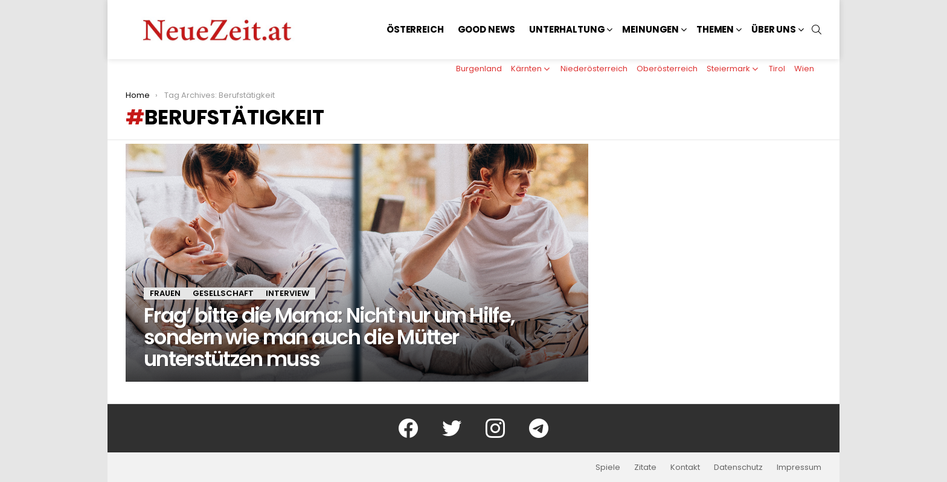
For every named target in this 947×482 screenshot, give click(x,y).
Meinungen (650, 29)
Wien (804, 68)
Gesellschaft (223, 293)
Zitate (645, 467)
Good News (487, 29)
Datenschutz (738, 467)
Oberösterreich (667, 68)
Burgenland (479, 68)
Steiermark (728, 68)
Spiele (607, 467)
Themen (715, 29)
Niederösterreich (594, 68)
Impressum (799, 467)
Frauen (165, 293)
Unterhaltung (567, 29)
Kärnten (526, 68)
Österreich (415, 29)
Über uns (773, 29)
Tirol (777, 68)
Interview (287, 293)
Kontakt (685, 467)
